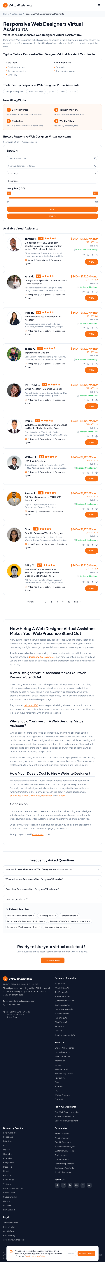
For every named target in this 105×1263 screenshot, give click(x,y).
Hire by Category (62, 1052)
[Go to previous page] (29, 602)
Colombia (7, 1154)
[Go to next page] (77, 602)
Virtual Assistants (62, 1134)
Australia (7, 1206)
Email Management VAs (65, 1035)
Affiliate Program (62, 1095)
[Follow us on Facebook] (57, 1186)
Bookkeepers (61, 1155)
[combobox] (52, 173)
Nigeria (6, 1172)
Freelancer (46, 796)
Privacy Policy (9, 1227)
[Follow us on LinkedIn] (70, 1186)
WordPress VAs (61, 1022)
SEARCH (52, 216)
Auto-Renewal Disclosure (14, 1240)
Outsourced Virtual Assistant (20, 916)
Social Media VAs (62, 1014)
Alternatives (60, 1061)
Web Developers (62, 1138)
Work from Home (62, 1057)
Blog (57, 1083)
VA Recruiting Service (64, 1074)
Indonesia (7, 1167)
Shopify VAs (60, 984)
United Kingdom (10, 1197)
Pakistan (7, 1176)
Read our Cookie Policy (35, 1258)
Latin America (9, 1141)
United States (9, 1193)
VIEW (91, 262)
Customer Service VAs (64, 1001)
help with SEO (31, 705)
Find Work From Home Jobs (66, 1113)
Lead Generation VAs (64, 1010)
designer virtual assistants (41, 657)
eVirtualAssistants (19, 796)
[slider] (8, 198)
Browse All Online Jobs (64, 1117)
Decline (70, 1255)
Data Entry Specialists (64, 1164)
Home (6, 14)
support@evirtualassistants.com (20, 1001)
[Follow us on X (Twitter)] (63, 1186)
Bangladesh (8, 1163)
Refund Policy (9, 1236)
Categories (17, 14)
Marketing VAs (61, 1018)
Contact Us (59, 1100)
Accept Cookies (86, 1255)
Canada (6, 1202)
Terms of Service (10, 1223)
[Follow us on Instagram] (76, 1186)
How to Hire (60, 1078)
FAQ (56, 1091)
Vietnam (7, 1184)
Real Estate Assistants (64, 1168)
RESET (52, 209)
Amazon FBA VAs (62, 988)
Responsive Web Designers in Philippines (26, 922)
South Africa (8, 1180)
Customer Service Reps (65, 1151)
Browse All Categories (64, 1048)
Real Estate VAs (61, 992)
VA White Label (61, 1070)
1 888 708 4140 (13, 1005)
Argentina (7, 1159)
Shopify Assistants (63, 1173)
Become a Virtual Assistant (66, 1121)
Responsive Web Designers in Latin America (70, 922)
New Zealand (9, 1210)
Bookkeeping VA (47, 916)
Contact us (37, 835)
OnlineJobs (34, 796)
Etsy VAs (58, 1031)
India (5, 1146)
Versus (58, 1065)
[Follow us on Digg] (89, 1186)
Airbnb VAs (59, 1027)
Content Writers (62, 1160)
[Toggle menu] (99, 5)
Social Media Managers (65, 1147)
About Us (59, 1087)
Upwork (61, 796)
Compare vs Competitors (57, 927)
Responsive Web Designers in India (23, 927)
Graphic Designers (63, 1143)
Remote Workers (69, 916)
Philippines (8, 1137)
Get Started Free (52, 961)
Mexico (6, 1150)
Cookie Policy (9, 1232)
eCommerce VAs (62, 997)
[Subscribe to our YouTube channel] (82, 1186)
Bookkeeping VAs (62, 1005)
